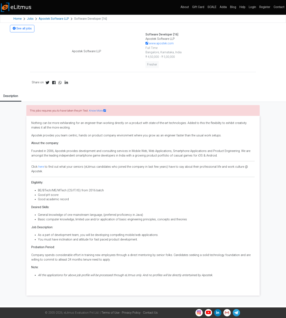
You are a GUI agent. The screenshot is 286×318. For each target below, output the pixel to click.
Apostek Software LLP (54, 19)
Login (252, 7)
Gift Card (198, 7)
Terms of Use (110, 312)
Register (264, 7)
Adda (223, 7)
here (41, 167)
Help (242, 7)
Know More (97, 110)
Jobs (30, 19)
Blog (233, 7)
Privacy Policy (131, 312)
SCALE (211, 7)
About (185, 7)
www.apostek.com (159, 43)
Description (10, 96)
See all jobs (22, 28)
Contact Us (150, 312)
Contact (279, 7)
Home (17, 19)
